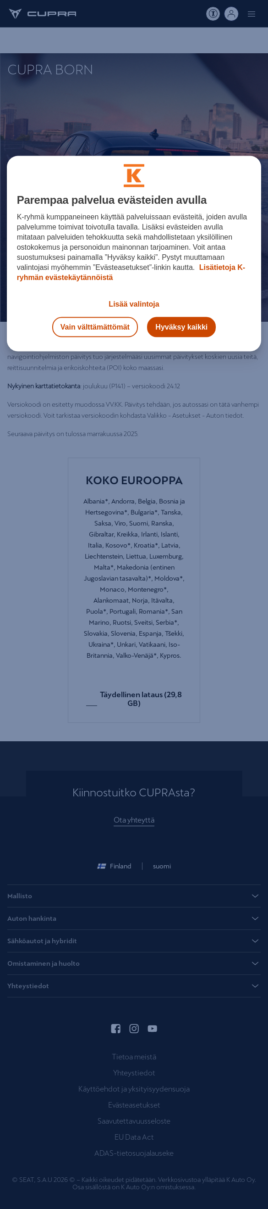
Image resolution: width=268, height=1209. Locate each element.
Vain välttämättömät (95, 327)
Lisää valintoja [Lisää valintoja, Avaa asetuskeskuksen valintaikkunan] (134, 304)
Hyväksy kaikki (181, 327)
